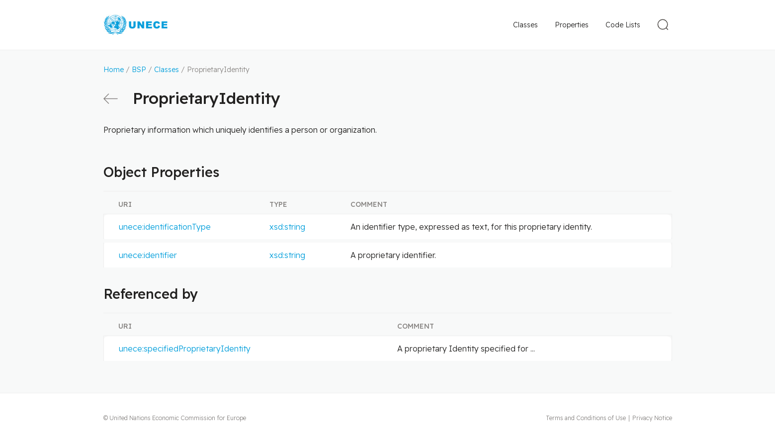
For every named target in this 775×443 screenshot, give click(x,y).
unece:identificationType (165, 227)
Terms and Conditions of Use (586, 418)
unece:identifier (148, 255)
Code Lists (622, 24)
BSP (139, 69)
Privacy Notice (652, 418)
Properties (572, 24)
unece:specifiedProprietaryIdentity (185, 349)
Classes (525, 24)
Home (113, 69)
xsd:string (287, 227)
